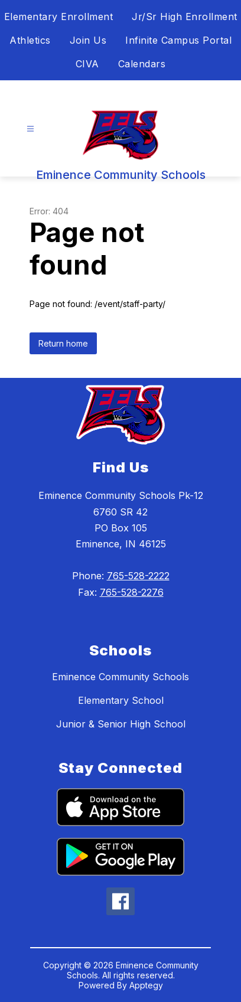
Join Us (88, 40)
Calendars (142, 64)
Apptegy (146, 985)
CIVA (87, 64)
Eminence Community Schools (120, 677)
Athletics (30, 40)
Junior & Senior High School (120, 724)
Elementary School (121, 700)
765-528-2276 (132, 592)
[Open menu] (30, 129)
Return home (63, 343)
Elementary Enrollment (58, 16)
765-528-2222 (138, 576)
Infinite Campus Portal (178, 40)
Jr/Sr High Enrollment (184, 16)
